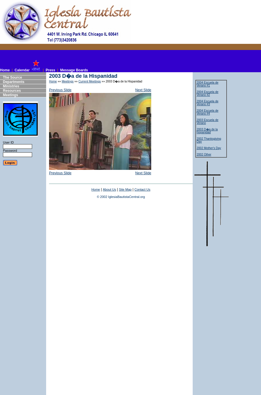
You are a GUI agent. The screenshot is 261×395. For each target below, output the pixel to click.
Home (53, 81)
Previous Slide (60, 90)
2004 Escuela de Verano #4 (208, 112)
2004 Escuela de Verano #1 (208, 84)
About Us (109, 189)
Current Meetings (90, 81)
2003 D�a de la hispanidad (207, 131)
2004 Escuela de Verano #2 (208, 93)
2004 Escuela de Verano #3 (208, 103)
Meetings (68, 81)
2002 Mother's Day (209, 148)
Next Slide (143, 90)
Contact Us (142, 189)
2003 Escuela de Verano (208, 121)
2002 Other (204, 154)
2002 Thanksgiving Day (209, 140)
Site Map (125, 189)
